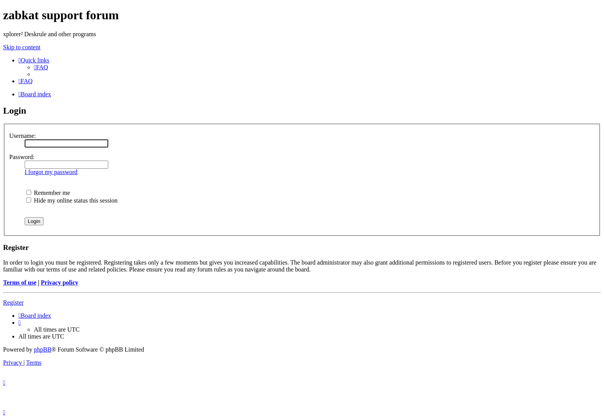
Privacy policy (59, 282)
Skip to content (21, 47)
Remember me (48, 192)
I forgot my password (51, 172)
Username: (22, 135)
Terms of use (20, 282)
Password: (22, 157)
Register (13, 302)
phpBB (42, 349)
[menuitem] (41, 67)
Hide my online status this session (71, 200)
